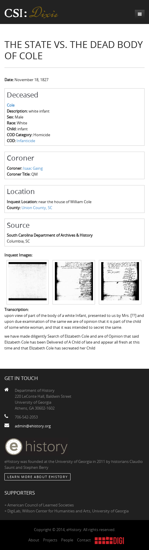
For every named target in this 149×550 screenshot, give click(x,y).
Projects (50, 540)
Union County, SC (37, 207)
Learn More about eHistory (37, 476)
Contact (84, 540)
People (67, 540)
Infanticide (26, 140)
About (33, 540)
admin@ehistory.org (33, 426)
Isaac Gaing (33, 168)
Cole (10, 105)
